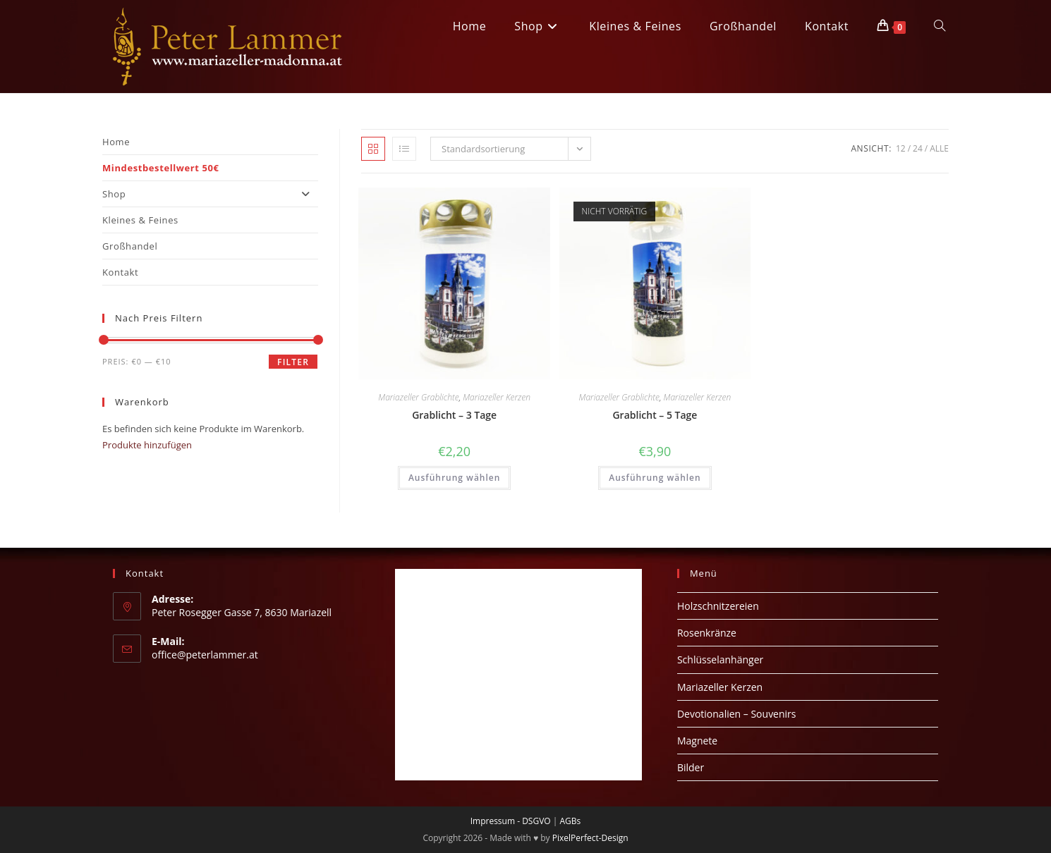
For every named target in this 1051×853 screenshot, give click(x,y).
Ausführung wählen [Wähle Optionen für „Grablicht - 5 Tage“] (654, 478)
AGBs (570, 821)
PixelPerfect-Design (590, 838)
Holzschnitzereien (718, 606)
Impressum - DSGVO (510, 821)
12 (901, 148)
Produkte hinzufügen (147, 444)
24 (918, 148)
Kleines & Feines (140, 220)
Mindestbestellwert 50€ (160, 167)
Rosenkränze (706, 632)
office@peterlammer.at (205, 654)
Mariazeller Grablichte (418, 397)
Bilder (690, 767)
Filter (293, 362)
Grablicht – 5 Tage (654, 415)
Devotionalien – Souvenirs (736, 713)
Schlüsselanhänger (720, 659)
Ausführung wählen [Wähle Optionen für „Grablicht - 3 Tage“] (454, 478)
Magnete (697, 740)
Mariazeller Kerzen (496, 397)
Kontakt (120, 272)
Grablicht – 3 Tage (454, 415)
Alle (939, 148)
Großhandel (129, 246)
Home (116, 141)
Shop (210, 194)
